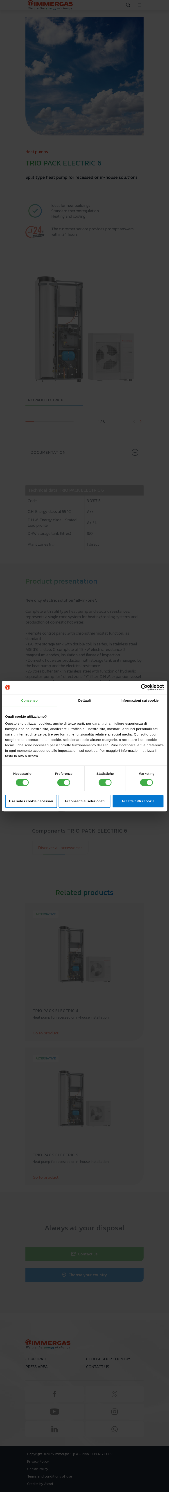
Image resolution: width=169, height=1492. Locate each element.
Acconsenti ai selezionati (84, 801)
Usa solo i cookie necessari (31, 801)
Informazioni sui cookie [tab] (140, 700)
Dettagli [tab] (84, 700)
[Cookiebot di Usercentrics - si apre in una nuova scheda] (144, 687)
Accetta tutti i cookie (138, 801)
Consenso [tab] (29, 700)
